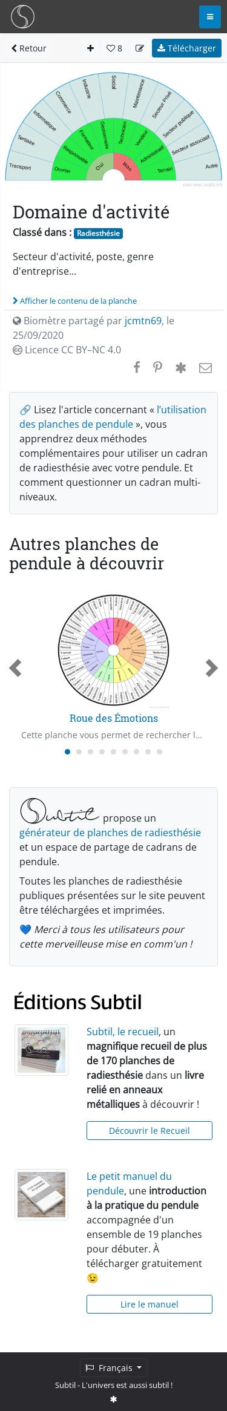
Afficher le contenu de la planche (75, 300)
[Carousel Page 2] (79, 752)
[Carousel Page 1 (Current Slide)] (67, 752)
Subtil (65, 1385)
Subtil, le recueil (123, 1031)
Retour (29, 48)
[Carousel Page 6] (125, 752)
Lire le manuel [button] (149, 1304)
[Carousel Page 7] (136, 752)
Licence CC (67, 349)
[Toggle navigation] (210, 16)
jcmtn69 (143, 320)
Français (110, 1367)
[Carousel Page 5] (113, 752)
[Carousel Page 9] (159, 752)
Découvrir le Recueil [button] (149, 1130)
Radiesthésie (98, 233)
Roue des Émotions (114, 718)
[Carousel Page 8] (148, 752)
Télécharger (186, 48)
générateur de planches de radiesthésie (110, 832)
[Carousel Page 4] (102, 752)
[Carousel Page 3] (90, 752)
